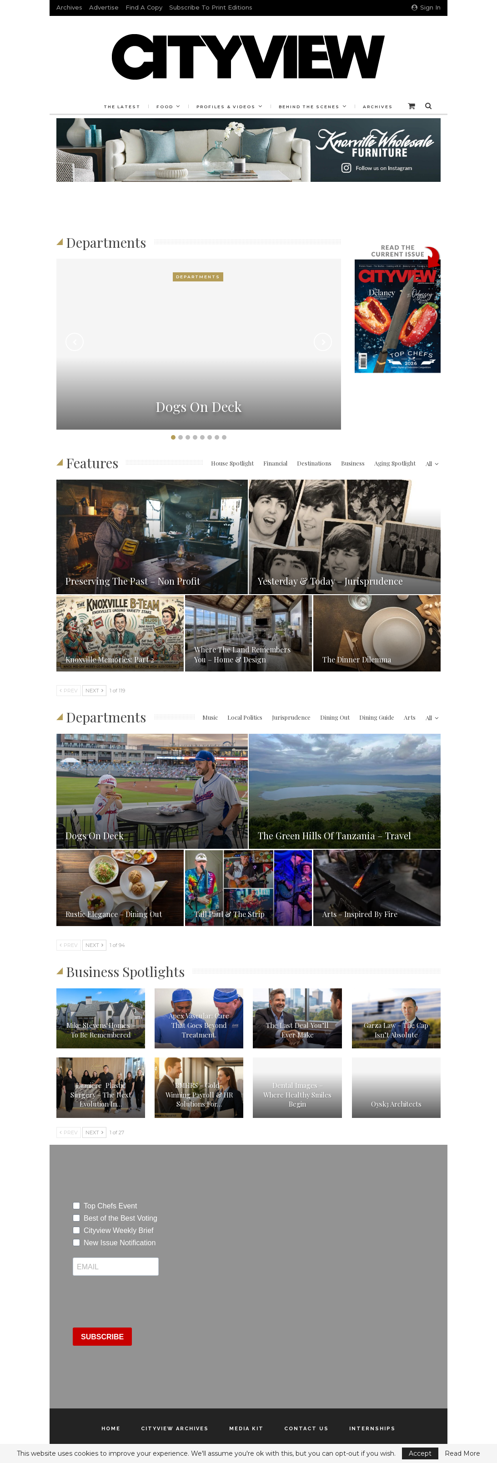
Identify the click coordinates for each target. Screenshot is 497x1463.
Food (163, 106)
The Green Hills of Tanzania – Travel (334, 835)
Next (323, 342)
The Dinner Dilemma (356, 659)
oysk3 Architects (396, 1103)
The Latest (119, 106)
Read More (462, 1453)
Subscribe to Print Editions (210, 7)
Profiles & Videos (226, 106)
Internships (372, 1429)
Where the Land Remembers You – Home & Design (242, 654)
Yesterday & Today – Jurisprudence (330, 581)
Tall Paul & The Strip (229, 914)
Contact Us (306, 1429)
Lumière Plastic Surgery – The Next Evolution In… (100, 1094)
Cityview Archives (175, 1429)
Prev (69, 690)
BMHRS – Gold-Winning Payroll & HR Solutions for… (199, 1094)
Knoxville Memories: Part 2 (109, 659)
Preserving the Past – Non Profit (132, 581)
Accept (420, 1453)
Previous (74, 342)
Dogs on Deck (199, 406)
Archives (69, 7)
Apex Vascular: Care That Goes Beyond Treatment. (199, 1025)
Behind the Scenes (310, 106)
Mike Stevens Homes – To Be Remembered (101, 1030)
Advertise (104, 7)
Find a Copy (144, 7)
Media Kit (246, 1429)
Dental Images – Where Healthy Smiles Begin (297, 1094)
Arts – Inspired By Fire (359, 914)
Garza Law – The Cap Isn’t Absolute (396, 1030)
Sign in (426, 7)
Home (110, 1429)
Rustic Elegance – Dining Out (113, 914)
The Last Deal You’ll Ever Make (297, 1030)
